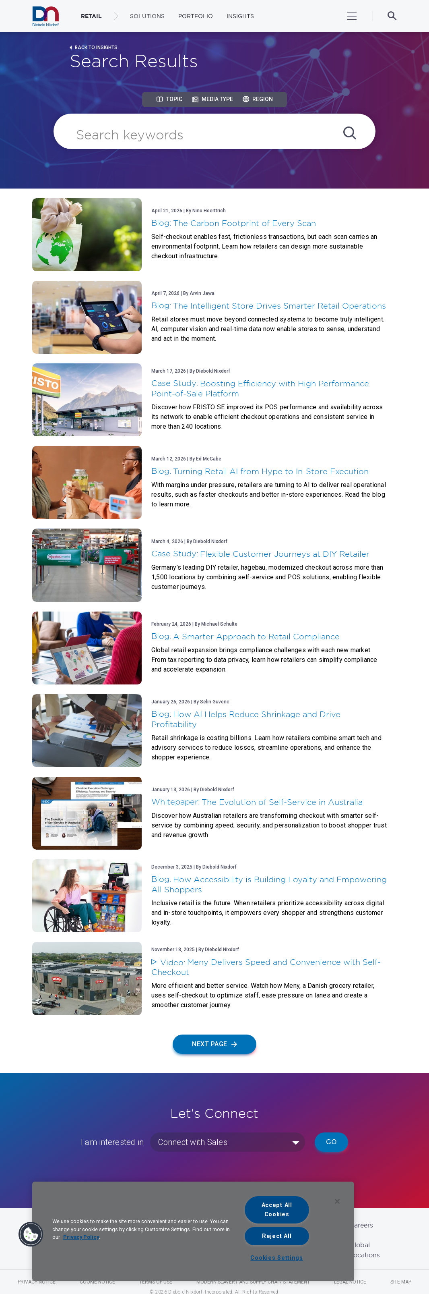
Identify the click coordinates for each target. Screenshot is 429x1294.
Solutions (147, 16)
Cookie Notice (97, 1282)
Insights (240, 16)
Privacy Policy (81, 1237)
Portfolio (195, 16)
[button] (31, 1234)
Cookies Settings (276, 1258)
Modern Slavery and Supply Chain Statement (253, 1282)
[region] (193, 1231)
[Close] (337, 1201)
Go (331, 1141)
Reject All (276, 1236)
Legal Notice (350, 1282)
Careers (361, 1225)
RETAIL (91, 16)
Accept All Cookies (277, 1210)
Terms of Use (155, 1282)
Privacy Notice (37, 1282)
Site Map (400, 1282)
